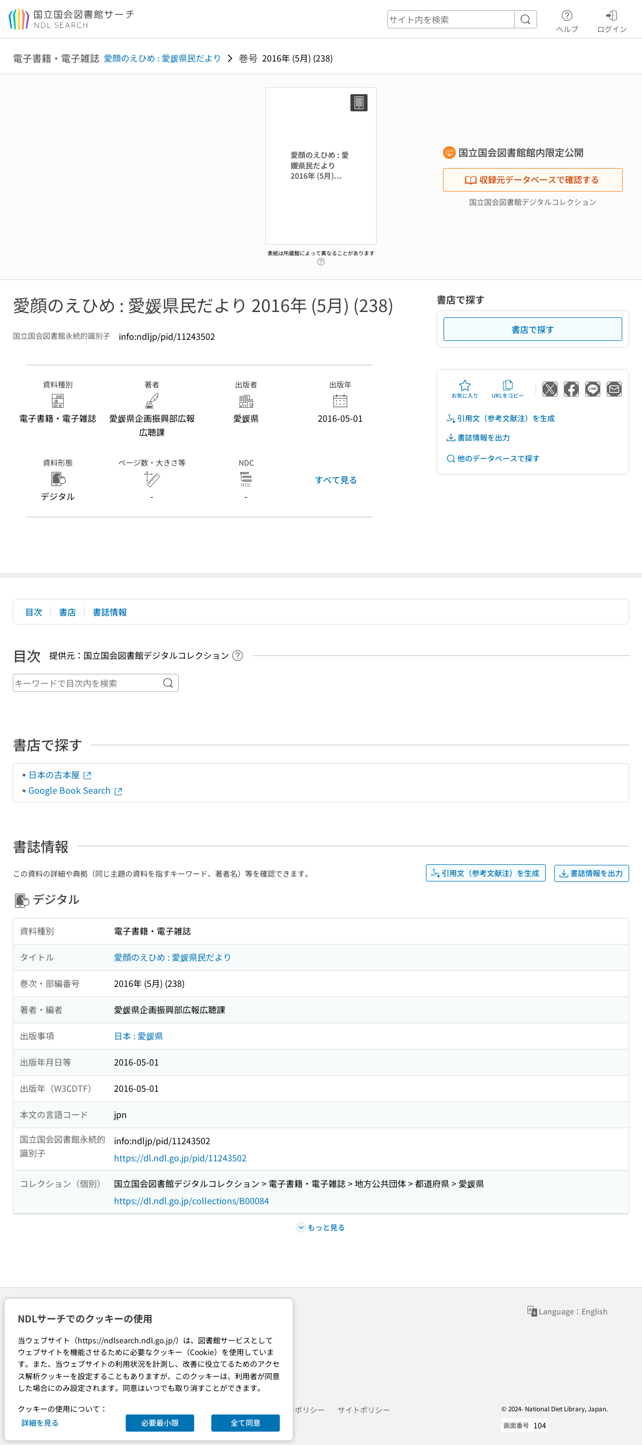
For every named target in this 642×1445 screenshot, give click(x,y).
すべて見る (336, 479)
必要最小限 (160, 1422)
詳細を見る (40, 1422)
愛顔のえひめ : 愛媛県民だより (162, 57)
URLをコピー (508, 389)
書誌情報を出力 (478, 437)
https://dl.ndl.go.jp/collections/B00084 (191, 1200)
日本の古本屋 (60, 774)
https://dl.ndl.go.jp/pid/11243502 (180, 1157)
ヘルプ (567, 20)
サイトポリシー (364, 1409)
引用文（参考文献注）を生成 (500, 418)
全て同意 (246, 1422)
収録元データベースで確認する (531, 179)
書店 (67, 611)
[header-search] (462, 19)
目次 (33, 611)
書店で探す (532, 329)
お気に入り (465, 389)
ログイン (612, 20)
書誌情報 (110, 611)
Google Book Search (76, 790)
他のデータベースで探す (493, 458)
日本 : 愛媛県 (138, 1035)
